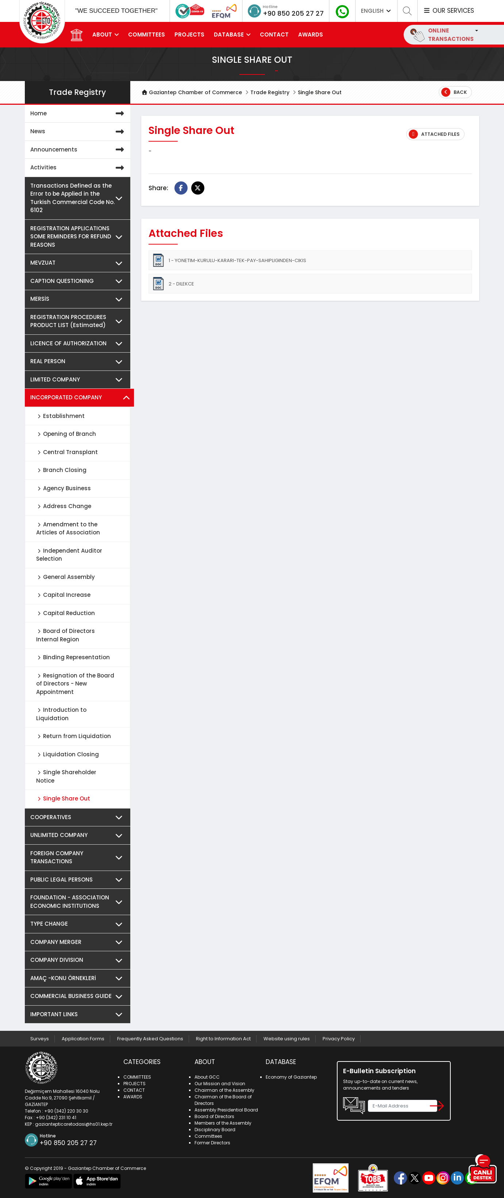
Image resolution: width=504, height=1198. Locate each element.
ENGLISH (376, 11)
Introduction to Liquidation (61, 714)
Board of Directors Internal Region (65, 635)
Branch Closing (61, 470)
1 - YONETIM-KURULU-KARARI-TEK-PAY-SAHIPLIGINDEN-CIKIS (229, 260)
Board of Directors (214, 1116)
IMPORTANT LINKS (78, 1015)
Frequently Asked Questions (150, 1038)
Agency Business (63, 488)
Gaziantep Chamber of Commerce (191, 92)
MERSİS (78, 299)
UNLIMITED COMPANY (78, 835)
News (78, 132)
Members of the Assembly (223, 1123)
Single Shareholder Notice (66, 776)
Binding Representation (73, 657)
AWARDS (310, 34)
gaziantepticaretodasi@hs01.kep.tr (73, 1124)
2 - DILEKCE (173, 283)
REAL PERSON (78, 361)
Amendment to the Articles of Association (68, 529)
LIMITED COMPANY (78, 380)
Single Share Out (63, 798)
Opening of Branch (66, 434)
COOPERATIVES (78, 817)
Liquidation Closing (67, 754)
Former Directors (212, 1143)
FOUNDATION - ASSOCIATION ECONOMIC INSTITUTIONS (78, 902)
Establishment (60, 416)
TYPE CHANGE (78, 924)
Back (454, 92)
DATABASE (229, 34)
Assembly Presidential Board (226, 1110)
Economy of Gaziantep (291, 1077)
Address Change (63, 506)
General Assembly (65, 577)
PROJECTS (189, 34)
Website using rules (286, 1038)
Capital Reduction (65, 613)
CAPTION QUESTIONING (78, 281)
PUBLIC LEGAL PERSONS (78, 880)
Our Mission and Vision (220, 1083)
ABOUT (102, 34)
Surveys (39, 1038)
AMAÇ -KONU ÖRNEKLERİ (78, 978)
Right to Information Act (223, 1038)
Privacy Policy (339, 1038)
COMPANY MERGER (78, 942)
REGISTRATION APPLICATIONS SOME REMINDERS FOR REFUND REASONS (78, 237)
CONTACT (274, 34)
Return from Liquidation (73, 736)
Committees (208, 1136)
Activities (78, 168)
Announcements (78, 150)
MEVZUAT (78, 263)
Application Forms (83, 1038)
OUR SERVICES (448, 10)
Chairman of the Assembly (224, 1090)
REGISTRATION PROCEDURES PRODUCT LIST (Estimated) (78, 321)
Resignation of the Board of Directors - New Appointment (75, 684)
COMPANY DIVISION (78, 960)
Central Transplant (67, 452)
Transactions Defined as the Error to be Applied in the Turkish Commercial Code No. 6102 (78, 198)
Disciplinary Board (215, 1129)
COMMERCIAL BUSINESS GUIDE (78, 996)
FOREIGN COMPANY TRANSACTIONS (78, 858)
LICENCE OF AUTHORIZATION (78, 344)
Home (78, 114)
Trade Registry (269, 92)
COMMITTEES (146, 34)
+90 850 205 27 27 (293, 13)
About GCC (207, 1077)
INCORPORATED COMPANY (80, 398)
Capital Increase (63, 595)
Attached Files (434, 134)
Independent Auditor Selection (69, 555)
